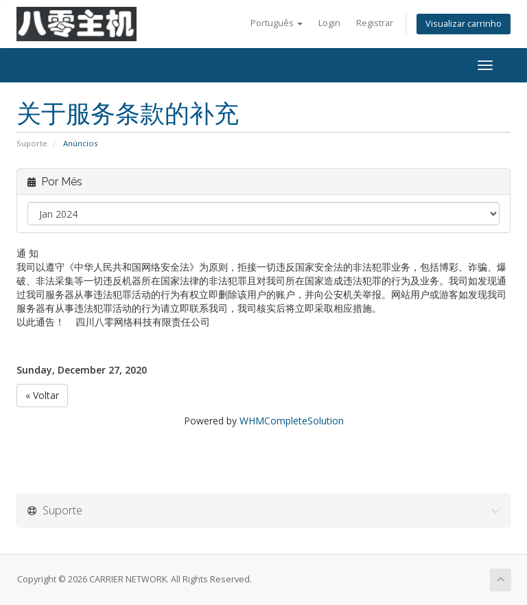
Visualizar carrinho (463, 24)
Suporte (31, 143)
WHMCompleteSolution (291, 420)
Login (329, 23)
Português (276, 23)
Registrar (374, 23)
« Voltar (42, 395)
